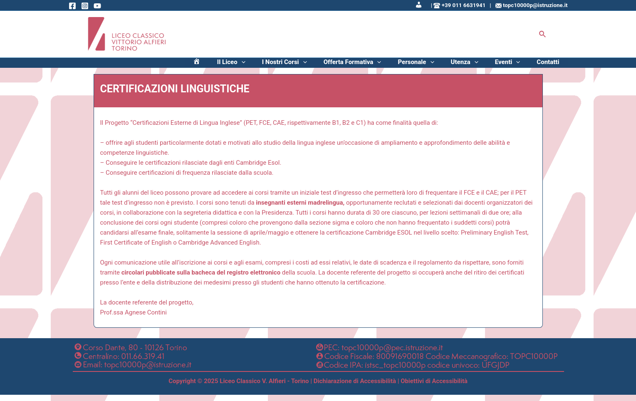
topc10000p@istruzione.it (535, 5)
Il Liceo (285, 66)
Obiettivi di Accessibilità (434, 387)
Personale (445, 66)
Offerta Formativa (390, 66)
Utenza (485, 66)
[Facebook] (72, 6)
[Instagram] (85, 6)
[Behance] (97, 6)
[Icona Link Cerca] (543, 34)
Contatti (552, 66)
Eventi (520, 66)
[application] (295, 66)
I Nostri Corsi (330, 66)
